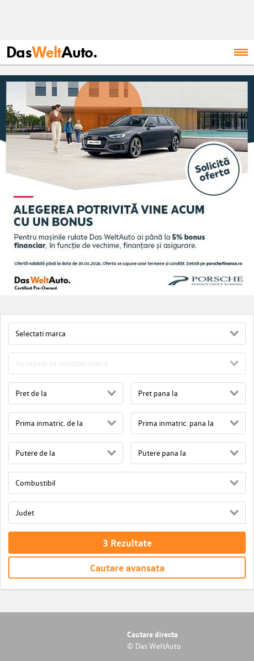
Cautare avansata (127, 567)
